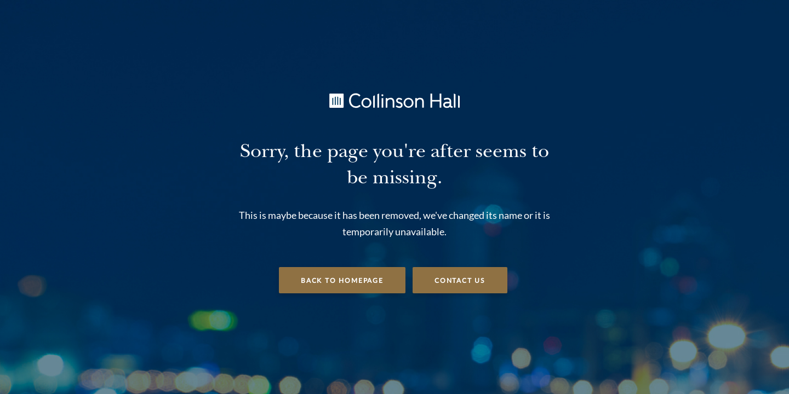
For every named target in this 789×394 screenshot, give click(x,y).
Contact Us (459, 280)
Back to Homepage (342, 280)
